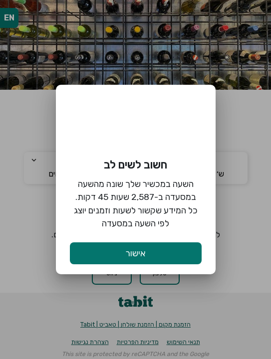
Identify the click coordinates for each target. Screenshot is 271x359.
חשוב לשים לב (135, 165)
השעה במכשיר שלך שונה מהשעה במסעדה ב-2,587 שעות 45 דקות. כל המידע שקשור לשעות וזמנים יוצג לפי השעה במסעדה (136, 203)
